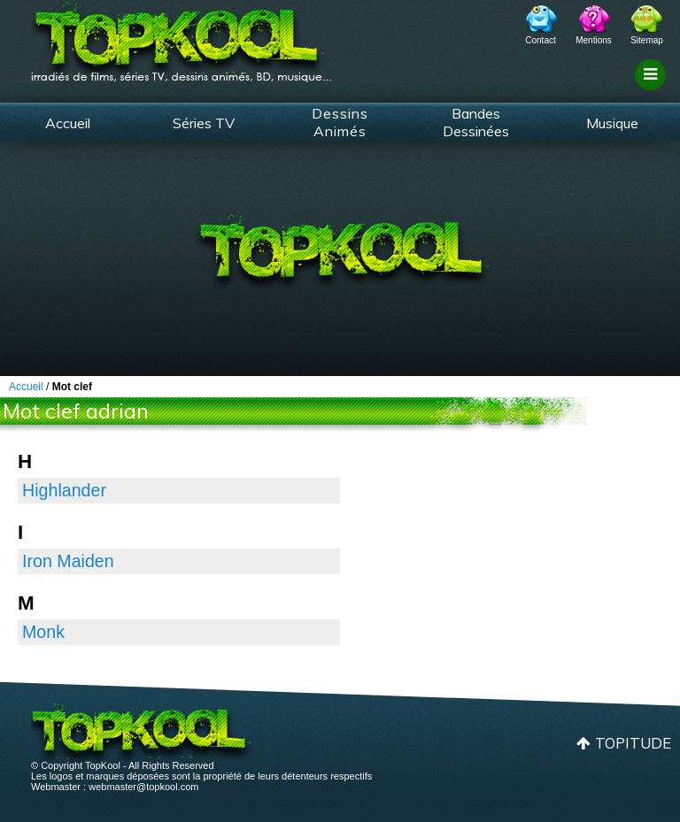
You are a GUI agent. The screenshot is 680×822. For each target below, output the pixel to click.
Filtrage (653, 91)
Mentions (594, 40)
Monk (43, 631)
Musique (612, 123)
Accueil (67, 123)
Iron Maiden (68, 561)
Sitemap (646, 40)
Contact (540, 40)
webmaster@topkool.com (143, 786)
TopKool (181, 36)
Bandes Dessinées (476, 122)
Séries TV (204, 123)
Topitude (633, 743)
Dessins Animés (340, 122)
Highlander (64, 490)
